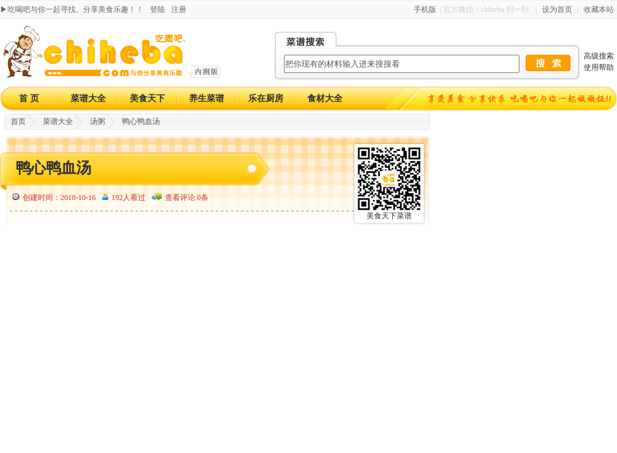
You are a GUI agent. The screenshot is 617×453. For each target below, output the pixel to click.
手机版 (425, 9)
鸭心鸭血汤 (141, 121)
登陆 (157, 9)
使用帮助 (599, 67)
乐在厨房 (265, 98)
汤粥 (97, 121)
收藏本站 (599, 9)
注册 (178, 9)
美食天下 (147, 98)
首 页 (29, 98)
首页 (18, 121)
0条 (202, 197)
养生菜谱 (206, 98)
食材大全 (324, 98)
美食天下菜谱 (389, 215)
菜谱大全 (88, 98)
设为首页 (557, 9)
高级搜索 (599, 56)
